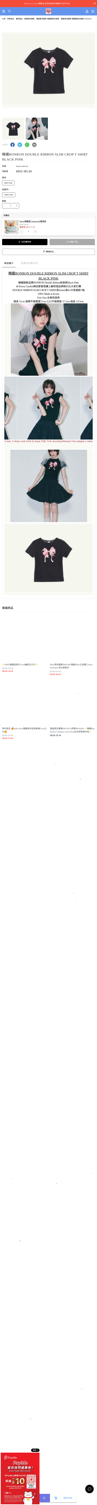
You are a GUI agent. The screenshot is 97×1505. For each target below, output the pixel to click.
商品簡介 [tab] (9, 263)
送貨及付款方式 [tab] (29, 263)
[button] (12, 145)
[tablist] (48, 263)
